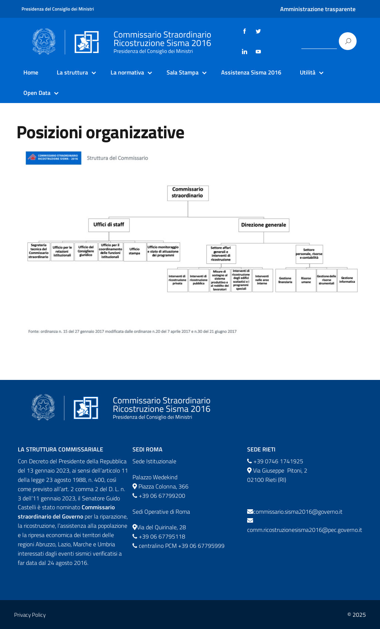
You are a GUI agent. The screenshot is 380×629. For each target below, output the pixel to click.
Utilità (307, 72)
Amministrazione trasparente (318, 8)
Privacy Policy (30, 614)
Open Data (36, 92)
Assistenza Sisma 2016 (251, 72)
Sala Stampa (183, 72)
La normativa (127, 72)
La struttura (72, 72)
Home (30, 72)
